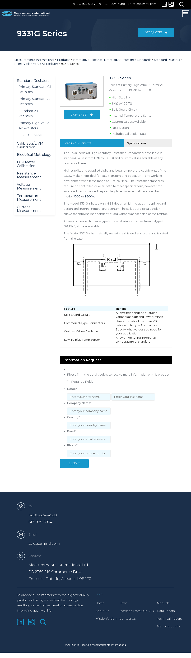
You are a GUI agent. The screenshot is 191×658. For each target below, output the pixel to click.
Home (100, 604)
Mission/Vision (106, 619)
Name (72, 391)
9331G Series (34, 138)
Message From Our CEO (139, 612)
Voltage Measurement (29, 189)
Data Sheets (170, 612)
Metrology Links (173, 627)
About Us (102, 612)
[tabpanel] (116, 250)
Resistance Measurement (29, 178)
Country (73, 417)
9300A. (90, 199)
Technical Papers (174, 619)
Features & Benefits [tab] (77, 146)
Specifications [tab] (136, 146)
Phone (72, 444)
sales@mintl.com (52, 543)
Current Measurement (29, 212)
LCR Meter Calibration (26, 167)
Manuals (168, 604)
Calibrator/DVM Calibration (30, 148)
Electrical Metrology (34, 158)
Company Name (79, 404)
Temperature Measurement (29, 201)
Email (71, 431)
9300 (77, 199)
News (126, 604)
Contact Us (130, 619)
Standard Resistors (33, 84)
